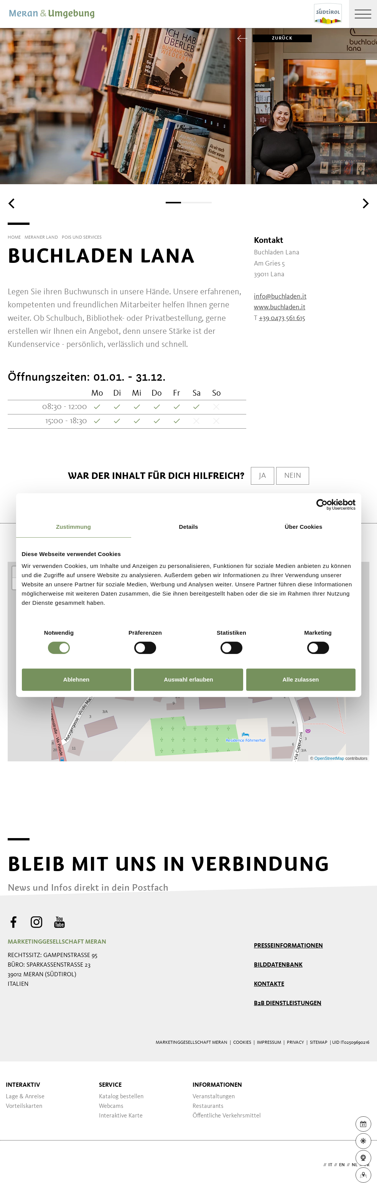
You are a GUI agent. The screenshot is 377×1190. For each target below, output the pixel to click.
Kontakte (269, 984)
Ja (262, 476)
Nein (292, 476)
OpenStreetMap (330, 758)
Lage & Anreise (25, 1097)
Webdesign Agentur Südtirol (17, 1165)
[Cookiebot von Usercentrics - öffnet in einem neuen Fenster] (322, 504)
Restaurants (208, 1106)
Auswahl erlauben (188, 679)
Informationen (217, 1085)
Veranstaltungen (214, 1097)
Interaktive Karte (121, 1116)
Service (110, 1085)
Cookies (242, 1042)
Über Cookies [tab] (304, 526)
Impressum (269, 1042)
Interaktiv (23, 1085)
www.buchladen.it (279, 307)
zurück (273, 38)
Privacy (295, 1042)
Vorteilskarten (24, 1106)
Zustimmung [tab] (73, 526)
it (330, 1165)
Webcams (111, 1106)
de (318, 1165)
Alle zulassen (300, 679)
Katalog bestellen (121, 1097)
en (342, 1165)
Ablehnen (76, 679)
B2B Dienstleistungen (287, 1003)
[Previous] (12, 203)
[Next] (364, 203)
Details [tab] (188, 526)
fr (366, 1165)
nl (354, 1165)
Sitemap (319, 1042)
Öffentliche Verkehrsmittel (227, 1116)
